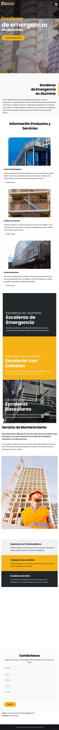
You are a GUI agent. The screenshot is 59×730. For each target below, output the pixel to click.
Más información (13, 38)
